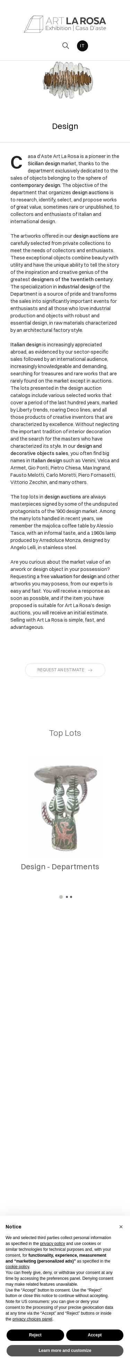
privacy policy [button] (52, 1243)
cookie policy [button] (17, 1266)
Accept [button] (95, 1335)
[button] (61, 897)
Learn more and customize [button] (64, 1350)
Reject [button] (35, 1335)
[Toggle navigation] (50, 46)
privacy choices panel (32, 1319)
